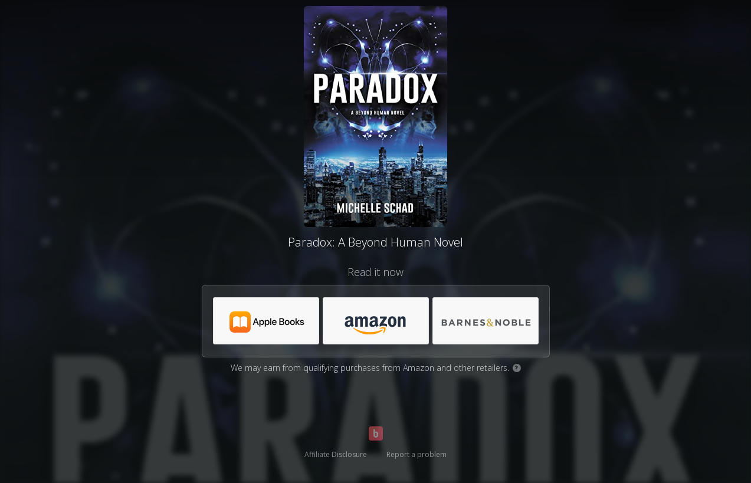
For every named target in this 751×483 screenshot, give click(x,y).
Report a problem (416, 454)
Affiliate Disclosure (335, 454)
